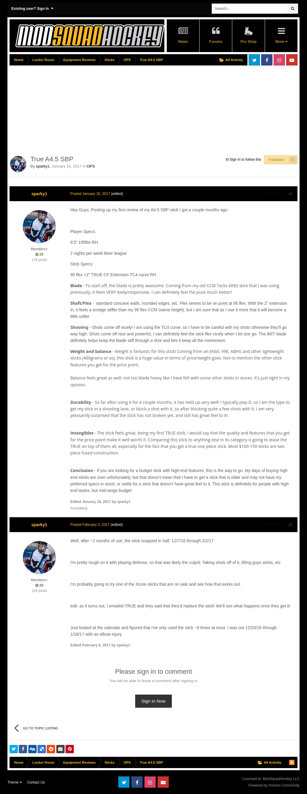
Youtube (291, 59)
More (281, 41)
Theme (14, 782)
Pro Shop (248, 41)
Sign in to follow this (245, 159)
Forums (215, 41)
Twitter (254, 59)
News (183, 41)
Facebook (266, 59)
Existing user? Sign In (32, 8)
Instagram (279, 59)
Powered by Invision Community (274, 785)
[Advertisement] (79, 109)
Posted (89, 194)
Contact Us (36, 782)
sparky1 (43, 166)
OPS (91, 166)
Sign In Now (153, 701)
